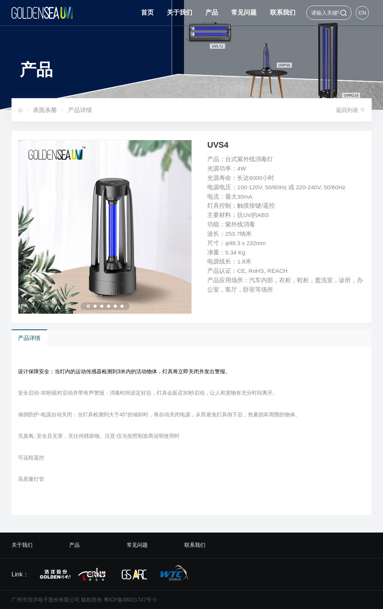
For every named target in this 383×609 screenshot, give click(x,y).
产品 (211, 12)
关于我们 (179, 12)
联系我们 (282, 12)
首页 (147, 12)
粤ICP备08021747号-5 (130, 600)
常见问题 (244, 12)
